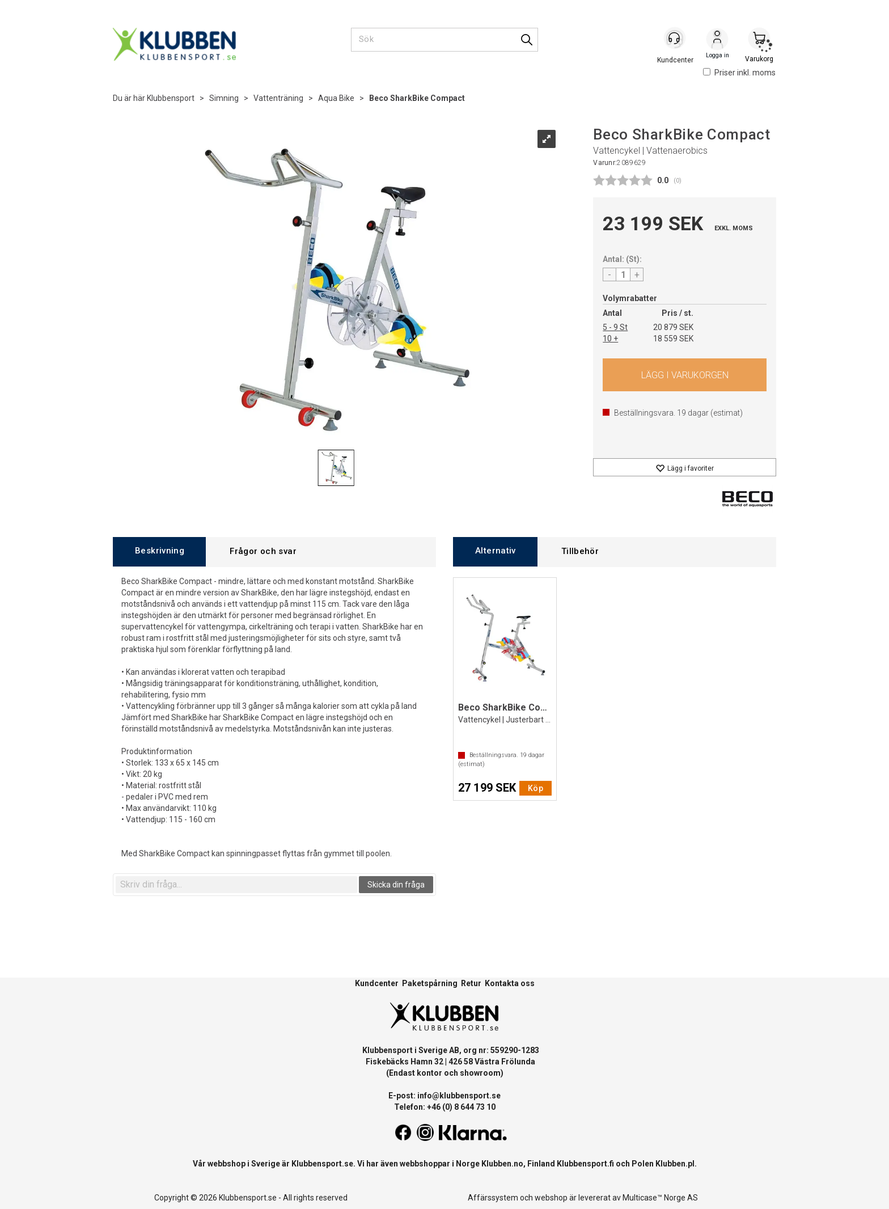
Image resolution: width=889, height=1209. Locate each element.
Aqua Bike (336, 98)
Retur (471, 983)
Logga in (717, 40)
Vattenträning (278, 98)
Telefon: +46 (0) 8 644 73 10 (445, 1106)
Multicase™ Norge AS (660, 1197)
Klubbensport (170, 98)
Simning (224, 98)
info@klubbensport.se (459, 1095)
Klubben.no (502, 1163)
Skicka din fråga (396, 884)
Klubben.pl (675, 1163)
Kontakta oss (510, 983)
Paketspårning (430, 983)
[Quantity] (623, 274)
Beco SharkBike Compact (417, 98)
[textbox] (236, 885)
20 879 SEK (673, 327)
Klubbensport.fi (585, 1163)
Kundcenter (377, 983)
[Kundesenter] (675, 39)
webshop (551, 1197)
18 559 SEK (673, 338)
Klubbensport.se (322, 1163)
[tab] (159, 551)
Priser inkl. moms (739, 72)
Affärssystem (493, 1197)
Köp (685, 374)
